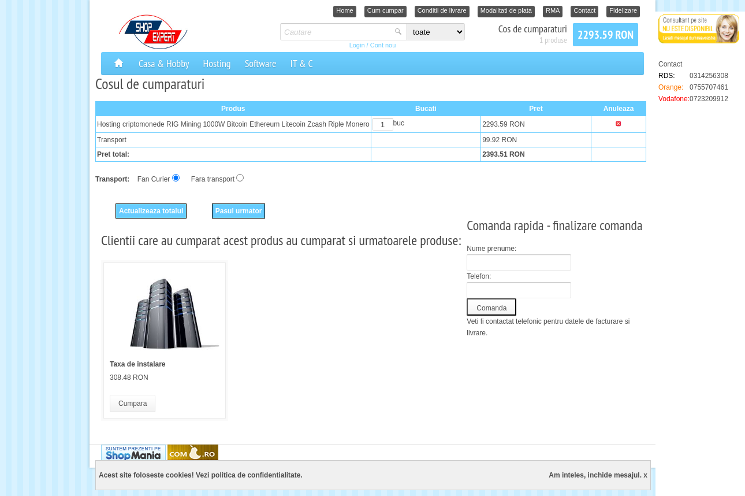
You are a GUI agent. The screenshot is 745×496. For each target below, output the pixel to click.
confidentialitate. (274, 475)
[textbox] (336, 32)
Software (261, 63)
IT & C (301, 63)
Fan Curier (153, 179)
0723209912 (709, 99)
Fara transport (212, 179)
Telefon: (479, 276)
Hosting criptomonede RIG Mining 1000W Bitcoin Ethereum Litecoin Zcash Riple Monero (233, 124)
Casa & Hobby (164, 63)
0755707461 (709, 87)
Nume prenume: (491, 249)
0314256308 (709, 76)
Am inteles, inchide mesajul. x (598, 475)
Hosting (217, 63)
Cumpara (132, 403)
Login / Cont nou (372, 45)
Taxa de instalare (138, 364)
